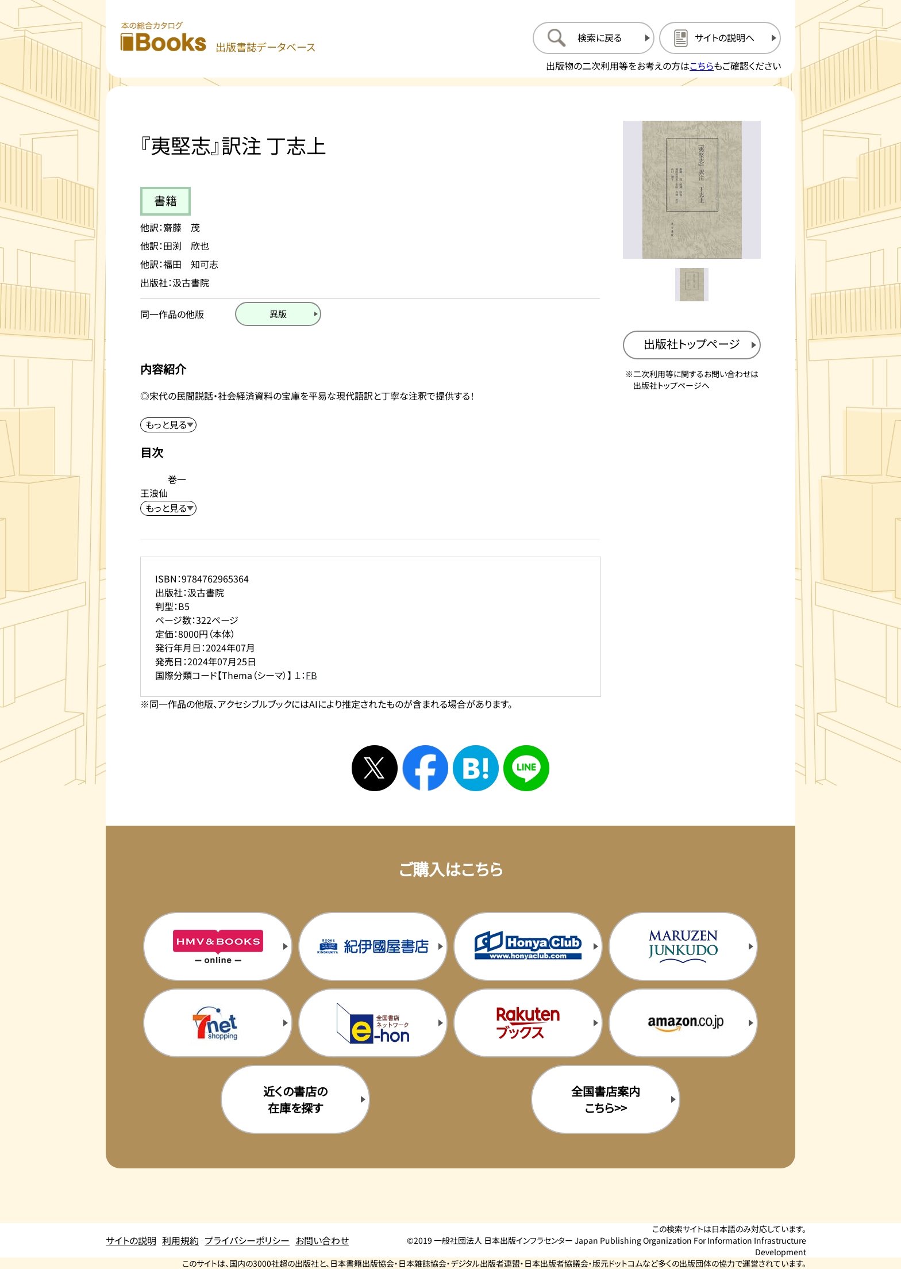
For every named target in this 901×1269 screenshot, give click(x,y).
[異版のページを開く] (278, 314)
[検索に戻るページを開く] (593, 38)
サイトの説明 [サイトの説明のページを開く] (131, 1240)
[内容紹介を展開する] (168, 424)
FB (311, 675)
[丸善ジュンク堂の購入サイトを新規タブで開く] (683, 946)
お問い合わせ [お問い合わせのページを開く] (322, 1240)
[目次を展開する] (168, 508)
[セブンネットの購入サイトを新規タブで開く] (217, 1022)
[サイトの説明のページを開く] (720, 38)
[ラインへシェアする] (526, 768)
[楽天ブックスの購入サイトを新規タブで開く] (528, 1022)
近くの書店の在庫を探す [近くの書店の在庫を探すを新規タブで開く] (295, 1099)
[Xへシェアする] (375, 768)
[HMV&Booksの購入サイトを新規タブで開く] (217, 946)
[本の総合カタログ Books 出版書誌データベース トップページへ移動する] (217, 37)
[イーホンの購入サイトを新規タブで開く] (373, 1022)
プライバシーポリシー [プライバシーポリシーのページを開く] (247, 1240)
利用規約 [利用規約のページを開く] (180, 1240)
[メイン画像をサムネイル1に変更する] (692, 284)
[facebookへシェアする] (425, 768)
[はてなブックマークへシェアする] (476, 768)
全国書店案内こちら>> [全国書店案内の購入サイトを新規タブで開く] (605, 1099)
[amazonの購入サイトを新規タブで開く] (683, 1022)
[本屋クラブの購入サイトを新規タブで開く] (528, 946)
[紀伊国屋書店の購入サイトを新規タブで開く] (373, 946)
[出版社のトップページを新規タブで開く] (692, 345)
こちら (702, 65)
